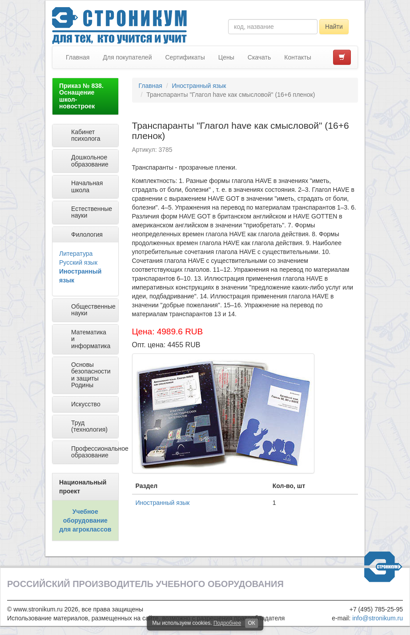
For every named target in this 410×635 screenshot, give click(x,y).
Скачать (259, 57)
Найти (334, 26)
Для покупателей (127, 57)
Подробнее (227, 623)
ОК (251, 623)
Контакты (297, 57)
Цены (226, 57)
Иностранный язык (199, 85)
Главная (77, 57)
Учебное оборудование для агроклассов (85, 520)
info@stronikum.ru (377, 618)
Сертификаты (185, 57)
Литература (75, 253)
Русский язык (78, 262)
